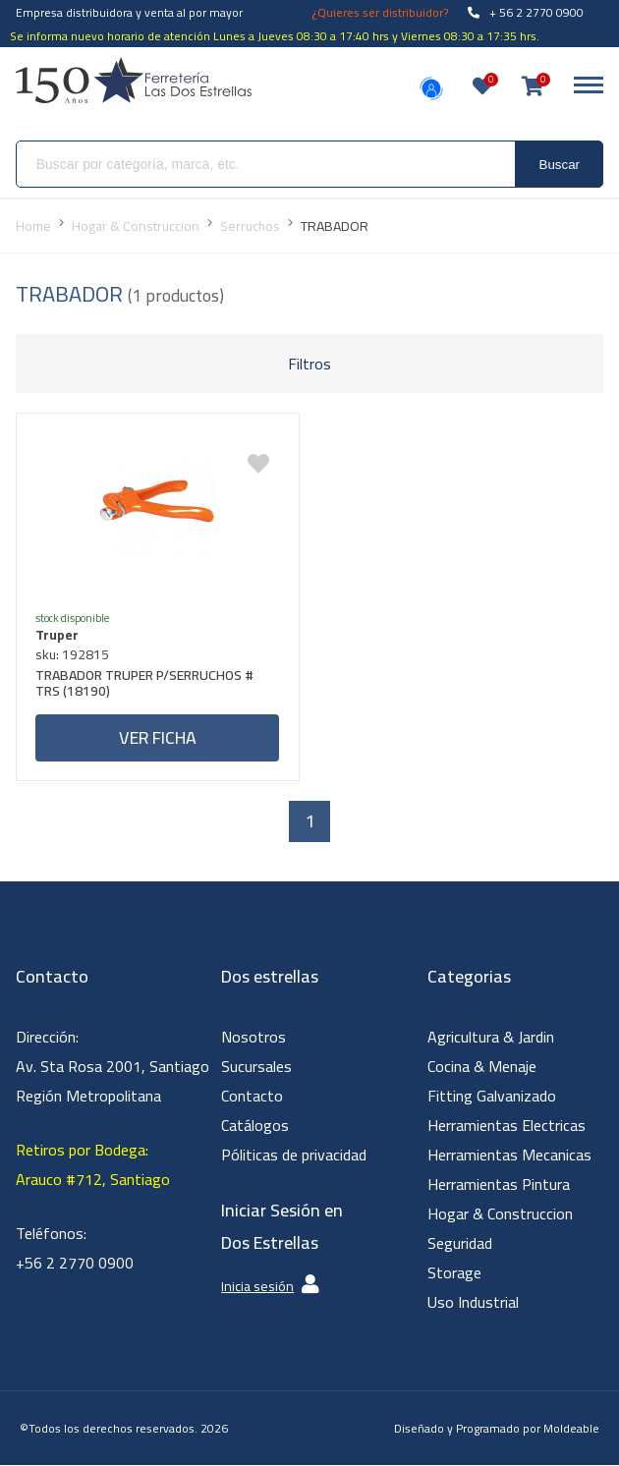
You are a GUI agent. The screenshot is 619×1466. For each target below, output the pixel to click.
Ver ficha (158, 737)
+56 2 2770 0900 (75, 1263)
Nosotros (253, 1037)
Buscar (559, 164)
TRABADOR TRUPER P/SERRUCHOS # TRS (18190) (145, 685)
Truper (58, 635)
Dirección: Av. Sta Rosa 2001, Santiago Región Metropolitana (112, 1067)
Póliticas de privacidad (293, 1155)
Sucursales (256, 1067)
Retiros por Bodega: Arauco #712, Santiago (93, 1165)
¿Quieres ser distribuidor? (380, 12)
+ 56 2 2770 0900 (526, 12)
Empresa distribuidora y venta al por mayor (129, 12)
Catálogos (255, 1126)
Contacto (252, 1096)
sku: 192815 (73, 654)
